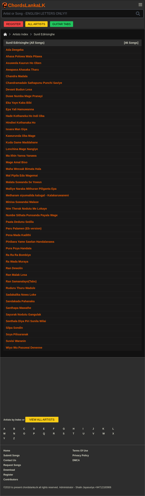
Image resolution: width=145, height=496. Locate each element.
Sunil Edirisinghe (44, 34)
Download (9, 470)
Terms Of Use (80, 450)
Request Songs (12, 465)
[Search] (138, 13)
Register (8, 474)
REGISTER (13, 24)
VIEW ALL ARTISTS (41, 419)
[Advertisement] (62, 389)
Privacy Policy (80, 455)
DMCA (76, 460)
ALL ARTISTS (36, 24)
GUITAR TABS (61, 24)
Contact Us (9, 460)
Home (6, 450)
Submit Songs (11, 455)
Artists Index (20, 34)
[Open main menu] (140, 4)
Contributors (10, 479)
